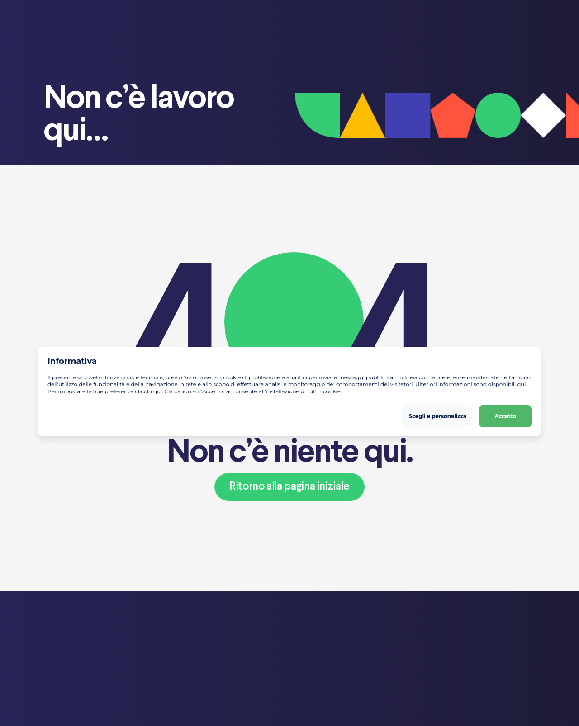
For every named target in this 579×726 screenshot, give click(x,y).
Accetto (505, 415)
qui (521, 384)
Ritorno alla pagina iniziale (289, 486)
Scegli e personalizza (437, 415)
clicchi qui (148, 391)
